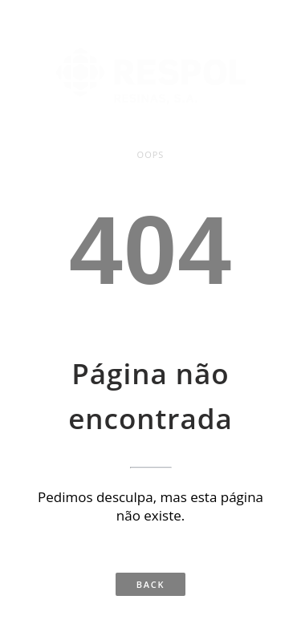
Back (150, 584)
